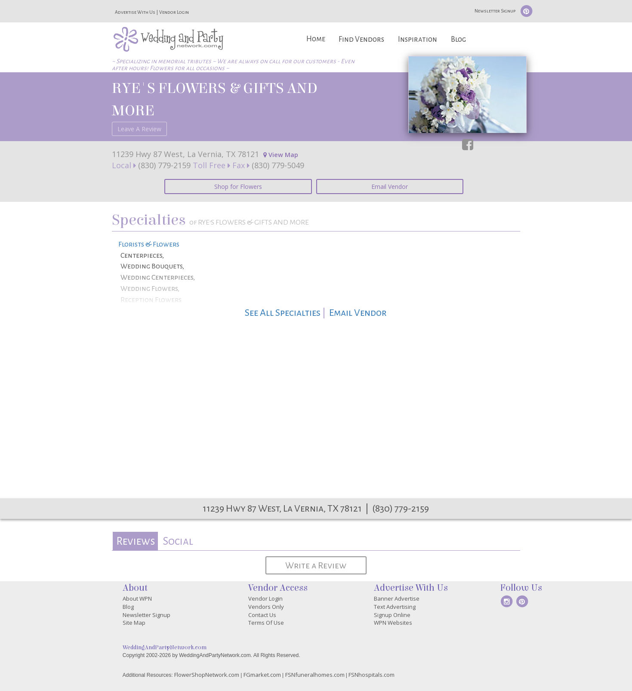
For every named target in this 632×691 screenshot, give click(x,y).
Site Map (134, 622)
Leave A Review (139, 129)
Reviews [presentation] (135, 541)
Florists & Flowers (148, 244)
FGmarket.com (262, 675)
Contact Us (262, 615)
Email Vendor (389, 186)
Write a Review (315, 565)
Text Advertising (395, 607)
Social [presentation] (178, 541)
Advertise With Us (135, 12)
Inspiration (417, 39)
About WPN (137, 598)
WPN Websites (393, 622)
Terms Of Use (266, 622)
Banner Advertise (396, 598)
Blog (458, 39)
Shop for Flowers (238, 186)
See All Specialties (283, 313)
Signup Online (392, 615)
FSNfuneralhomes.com (315, 675)
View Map (280, 155)
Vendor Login (174, 12)
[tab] (135, 541)
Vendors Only (266, 607)
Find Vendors (361, 39)
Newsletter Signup (495, 10)
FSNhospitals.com (371, 675)
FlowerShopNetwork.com (206, 675)
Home (315, 39)
